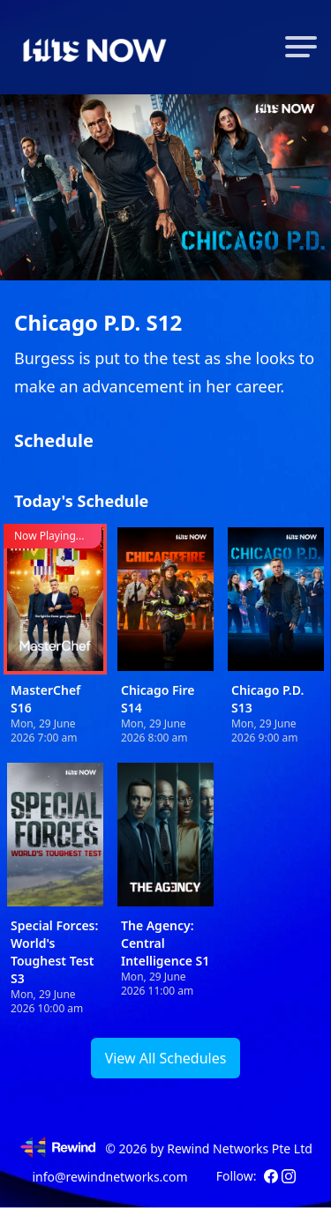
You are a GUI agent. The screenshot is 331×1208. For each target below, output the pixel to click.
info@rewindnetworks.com (109, 1176)
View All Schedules (166, 1058)
